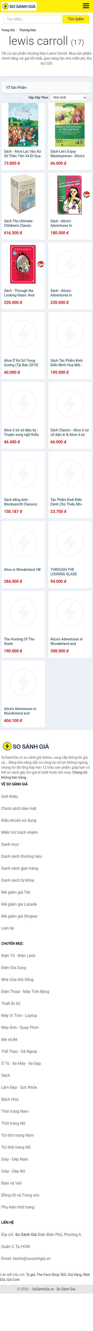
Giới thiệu (9, 796)
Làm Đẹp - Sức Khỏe (19, 1087)
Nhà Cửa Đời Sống (17, 979)
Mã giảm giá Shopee (19, 916)
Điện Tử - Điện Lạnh (18, 955)
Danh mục (10, 844)
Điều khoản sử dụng (18, 820)
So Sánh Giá (66, 1289)
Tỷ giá (30, 1275)
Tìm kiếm (76, 19)
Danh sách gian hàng (19, 868)
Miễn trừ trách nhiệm (19, 832)
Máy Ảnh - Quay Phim (20, 1027)
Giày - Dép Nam (14, 1159)
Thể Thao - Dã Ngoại (19, 1051)
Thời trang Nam (15, 1111)
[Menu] (86, 5)
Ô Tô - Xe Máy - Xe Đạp (21, 1063)
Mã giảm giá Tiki (15, 892)
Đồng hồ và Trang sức (20, 1195)
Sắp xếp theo (38, 97)
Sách (5, 1075)
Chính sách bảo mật (18, 808)
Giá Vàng (75, 1275)
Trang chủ (8, 30)
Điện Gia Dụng (13, 967)
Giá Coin (13, 1280)
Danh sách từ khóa (17, 880)
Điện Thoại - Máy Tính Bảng (25, 991)
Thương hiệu (27, 30)
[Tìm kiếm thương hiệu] (33, 19)
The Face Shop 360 (51, 1275)
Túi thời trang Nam (17, 1135)
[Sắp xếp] (69, 97)
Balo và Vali (11, 1183)
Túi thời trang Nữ (16, 1147)
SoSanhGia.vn (43, 1289)
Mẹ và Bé (9, 1039)
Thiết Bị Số (10, 1003)
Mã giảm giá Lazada (19, 904)
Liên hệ (7, 928)
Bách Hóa (9, 1099)
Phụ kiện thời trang (17, 1207)
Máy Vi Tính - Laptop (19, 1015)
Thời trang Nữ (13, 1123)
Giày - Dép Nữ (13, 1171)
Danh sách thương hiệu (21, 856)
